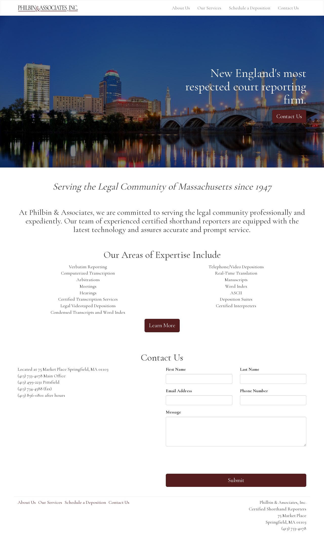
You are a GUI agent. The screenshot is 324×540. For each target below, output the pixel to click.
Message (173, 412)
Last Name (249, 369)
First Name (176, 369)
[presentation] (204, 460)
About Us (181, 8)
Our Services (209, 8)
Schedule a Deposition (249, 8)
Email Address (179, 390)
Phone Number (254, 390)
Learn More (162, 325)
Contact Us (288, 8)
